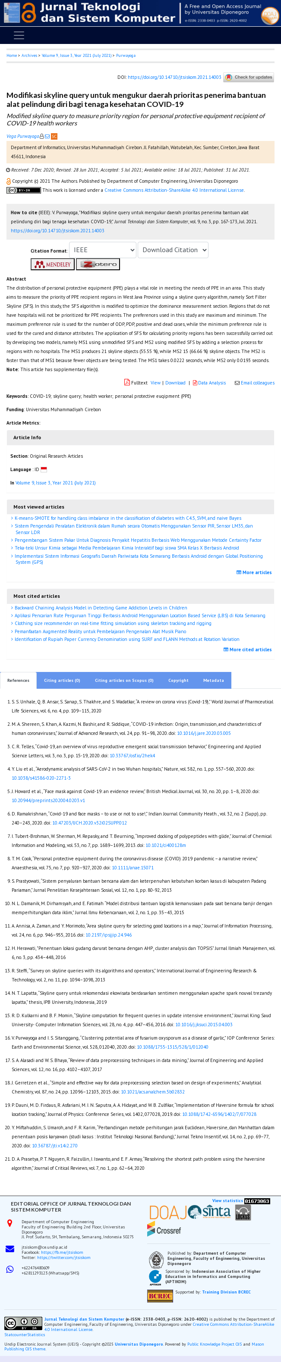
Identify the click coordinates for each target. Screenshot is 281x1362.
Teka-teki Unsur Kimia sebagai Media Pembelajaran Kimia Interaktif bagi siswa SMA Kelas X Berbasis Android (126, 548)
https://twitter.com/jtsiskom (64, 1257)
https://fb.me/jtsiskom (62, 1252)
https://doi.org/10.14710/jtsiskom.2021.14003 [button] (57, 231)
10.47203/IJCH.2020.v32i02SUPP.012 (89, 823)
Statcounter (15, 1334)
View (156, 383)
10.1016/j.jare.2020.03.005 (204, 733)
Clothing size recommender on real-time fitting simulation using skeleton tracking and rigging (112, 623)
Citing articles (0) (62, 680)
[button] (9, 181)
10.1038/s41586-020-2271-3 (41, 778)
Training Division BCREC (226, 1292)
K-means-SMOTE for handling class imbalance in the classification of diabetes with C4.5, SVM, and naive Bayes (127, 518)
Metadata (213, 680)
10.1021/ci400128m (165, 845)
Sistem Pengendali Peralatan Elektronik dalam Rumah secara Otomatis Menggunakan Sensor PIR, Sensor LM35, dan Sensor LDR (133, 529)
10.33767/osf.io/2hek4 (132, 756)
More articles (255, 572)
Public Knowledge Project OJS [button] (214, 1344)
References (18, 680)
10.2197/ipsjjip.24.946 (108, 935)
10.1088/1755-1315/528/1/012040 (172, 1047)
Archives (29, 55)
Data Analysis (210, 383)
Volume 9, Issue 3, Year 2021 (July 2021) (76, 55)
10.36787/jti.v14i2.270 (55, 1146)
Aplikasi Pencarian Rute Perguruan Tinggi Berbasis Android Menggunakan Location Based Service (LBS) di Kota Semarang (139, 615)
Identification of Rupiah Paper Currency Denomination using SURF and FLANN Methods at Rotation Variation (126, 639)
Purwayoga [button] (126, 55)
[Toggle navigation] (19, 35)
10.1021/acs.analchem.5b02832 (153, 1092)
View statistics (227, 1201)
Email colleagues (258, 383)
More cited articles (249, 650)
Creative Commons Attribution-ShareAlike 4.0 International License (174, 190)
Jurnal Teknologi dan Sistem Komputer (85, 1319)
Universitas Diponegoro (139, 1344)
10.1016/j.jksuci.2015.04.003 (204, 1025)
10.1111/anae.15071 (133, 868)
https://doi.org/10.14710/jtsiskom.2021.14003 (174, 77)
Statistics (36, 1334)
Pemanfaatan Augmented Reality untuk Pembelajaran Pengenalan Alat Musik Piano (99, 631)
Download (175, 383)
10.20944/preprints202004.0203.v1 (48, 800)
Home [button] (11, 55)
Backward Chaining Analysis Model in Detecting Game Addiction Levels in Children (100, 608)
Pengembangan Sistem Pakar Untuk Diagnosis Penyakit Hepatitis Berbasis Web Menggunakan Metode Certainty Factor (137, 540)
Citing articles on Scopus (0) (124, 680)
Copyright (178, 680)
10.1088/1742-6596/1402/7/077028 (219, 1114)
